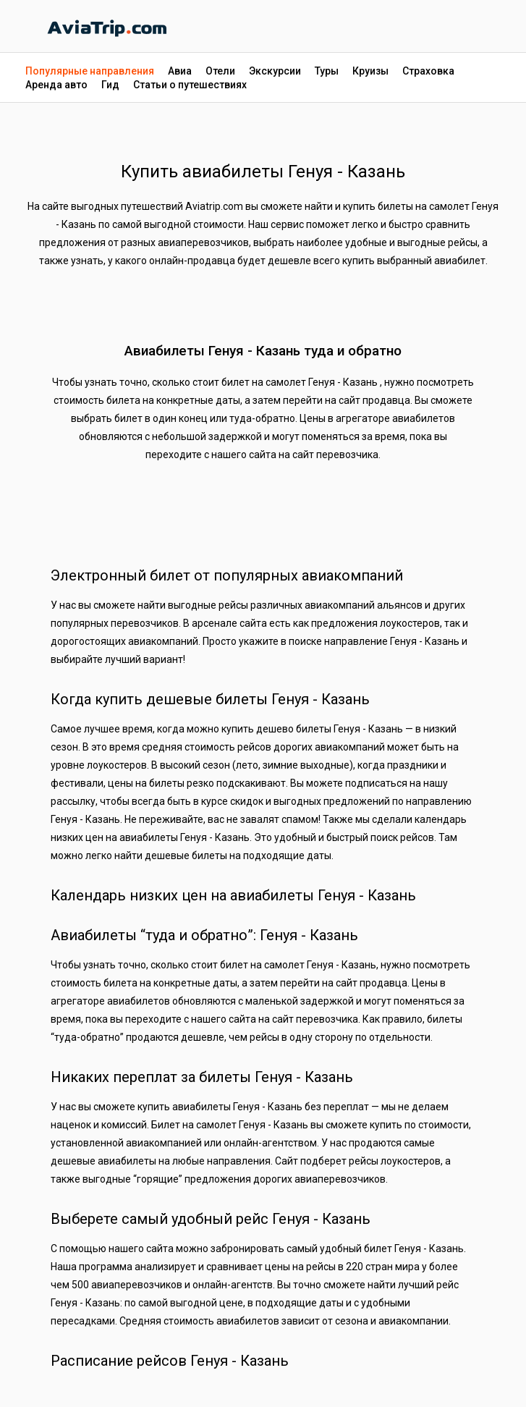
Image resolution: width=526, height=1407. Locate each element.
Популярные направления (89, 71)
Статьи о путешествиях (190, 84)
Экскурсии (275, 71)
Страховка (428, 71)
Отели (220, 71)
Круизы (370, 71)
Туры (327, 71)
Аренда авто (56, 84)
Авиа (180, 71)
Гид (110, 84)
